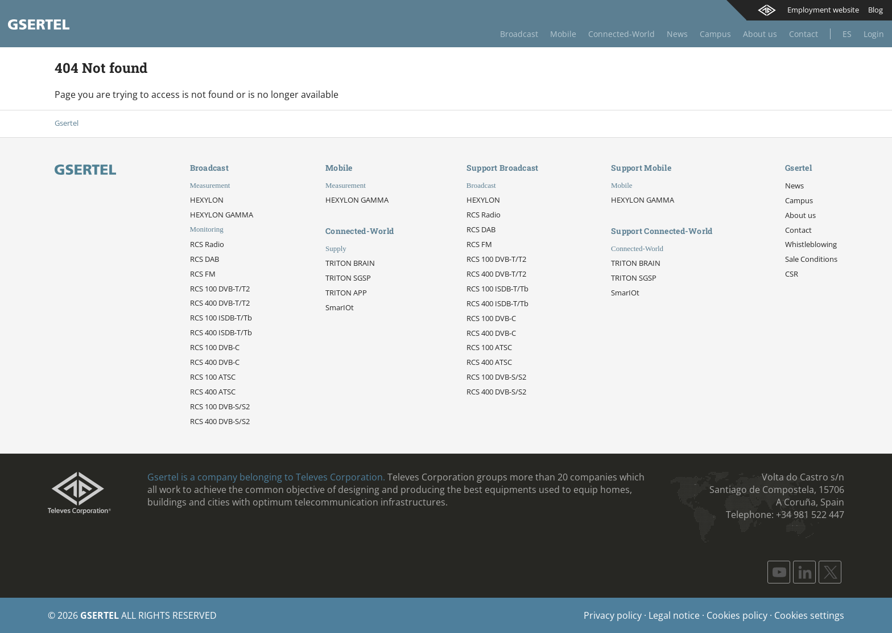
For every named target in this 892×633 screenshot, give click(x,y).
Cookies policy (737, 615)
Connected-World (621, 33)
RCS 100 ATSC (213, 377)
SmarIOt (339, 307)
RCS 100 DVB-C (214, 347)
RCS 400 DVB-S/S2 (220, 421)
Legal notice (674, 615)
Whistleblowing (811, 244)
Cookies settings (809, 615)
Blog (875, 10)
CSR (791, 274)
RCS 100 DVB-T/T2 (220, 288)
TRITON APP (346, 292)
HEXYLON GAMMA (221, 214)
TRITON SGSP (348, 278)
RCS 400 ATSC (213, 392)
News (677, 33)
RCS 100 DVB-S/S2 (220, 406)
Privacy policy (613, 615)
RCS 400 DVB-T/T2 (220, 303)
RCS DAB (204, 259)
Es (847, 33)
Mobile (563, 33)
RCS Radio (207, 244)
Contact (803, 33)
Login (874, 33)
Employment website (823, 10)
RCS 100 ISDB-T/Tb (221, 318)
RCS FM (203, 274)
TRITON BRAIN (350, 263)
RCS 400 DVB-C (214, 362)
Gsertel (67, 123)
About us (760, 33)
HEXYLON (207, 200)
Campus (715, 33)
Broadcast (519, 33)
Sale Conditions (811, 259)
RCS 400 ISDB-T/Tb (221, 332)
